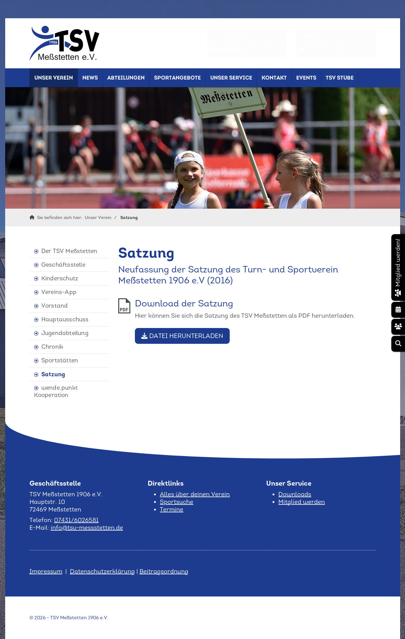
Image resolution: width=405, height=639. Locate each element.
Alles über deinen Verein (195, 494)
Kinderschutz (59, 278)
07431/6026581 (327, 43)
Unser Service (231, 77)
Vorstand (54, 305)
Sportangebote (177, 77)
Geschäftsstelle (63, 264)
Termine (171, 509)
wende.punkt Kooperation (56, 391)
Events (306, 77)
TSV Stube (340, 77)
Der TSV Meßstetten (69, 251)
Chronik (52, 346)
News (90, 77)
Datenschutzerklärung (102, 571)
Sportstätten (59, 360)
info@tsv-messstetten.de (336, 50)
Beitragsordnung (163, 571)
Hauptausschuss (65, 319)
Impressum (45, 571)
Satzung (129, 217)
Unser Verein (53, 77)
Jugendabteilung (64, 333)
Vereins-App (59, 292)
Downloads (294, 494)
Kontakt (274, 77)
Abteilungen (126, 77)
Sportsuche (176, 501)
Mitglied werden (301, 501)
